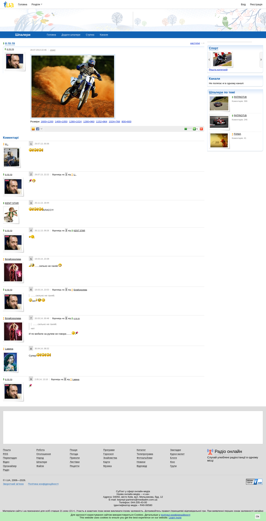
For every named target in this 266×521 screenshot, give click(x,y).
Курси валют (177, 454)
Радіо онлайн (228, 451)
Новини (141, 462)
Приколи (75, 457)
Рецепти (74, 466)
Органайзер (9, 466)
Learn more (175, 517)
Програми (109, 450)
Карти (106, 462)
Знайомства (110, 457)
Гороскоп (108, 454)
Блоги (173, 457)
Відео (6, 462)
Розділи (36, 4)
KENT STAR (11, 203)
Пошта (7, 450)
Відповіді (142, 466)
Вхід (243, 4)
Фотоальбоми (144, 457)
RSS (5, 454)
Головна (22, 4)
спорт (52, 50)
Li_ (5, 144)
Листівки (75, 462)
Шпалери (216, 92)
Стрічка (90, 34)
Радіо (6, 469)
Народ (40, 457)
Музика (107, 466)
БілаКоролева (12, 259)
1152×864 (101, 121)
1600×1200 (47, 121)
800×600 (126, 121)
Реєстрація (256, 4)
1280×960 (88, 121)
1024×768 (114, 121)
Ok (257, 516)
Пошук (73, 450)
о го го (10, 43)
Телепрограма (145, 454)
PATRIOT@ (239, 97)
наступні (195, 43)
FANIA (236, 134)
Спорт (213, 48)
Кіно (172, 462)
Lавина (8, 348)
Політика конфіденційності (43, 484)
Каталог (141, 450)
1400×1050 (61, 121)
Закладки (175, 450)
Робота (40, 450)
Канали (104, 34)
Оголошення (43, 454)
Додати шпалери (71, 34)
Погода (74, 454)
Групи (173, 466)
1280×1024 (75, 121)
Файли (40, 466)
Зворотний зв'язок (13, 484)
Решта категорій (218, 69)
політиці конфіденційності (175, 514)
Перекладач (10, 457)
